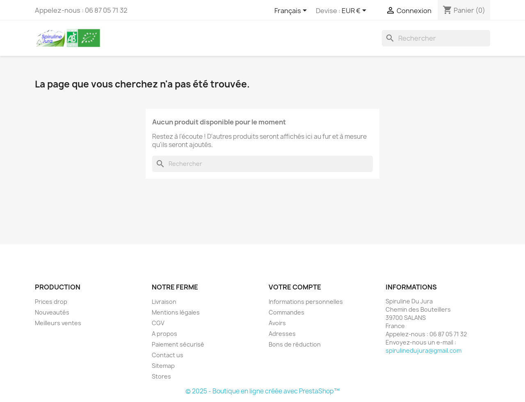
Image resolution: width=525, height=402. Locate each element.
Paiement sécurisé (178, 344)
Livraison (164, 302)
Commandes (286, 312)
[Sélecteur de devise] (355, 11)
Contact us (167, 355)
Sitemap (163, 366)
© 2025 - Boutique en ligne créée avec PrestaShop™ (262, 391)
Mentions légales (176, 312)
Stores (161, 376)
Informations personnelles (306, 302)
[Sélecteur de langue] (292, 11)
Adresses (282, 334)
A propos (164, 334)
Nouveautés (52, 312)
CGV (158, 323)
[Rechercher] (436, 38)
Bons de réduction (295, 344)
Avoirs (277, 323)
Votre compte (295, 287)
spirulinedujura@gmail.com (423, 350)
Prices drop (51, 302)
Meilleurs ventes (58, 323)
